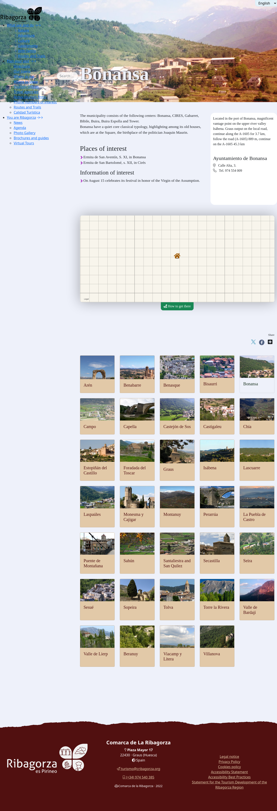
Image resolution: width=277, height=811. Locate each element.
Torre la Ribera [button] (26, 243)
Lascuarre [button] (23, 168)
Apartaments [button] (25, 291)
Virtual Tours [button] (24, 143)
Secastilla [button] (22, 216)
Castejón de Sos (177, 426)
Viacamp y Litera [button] (28, 259)
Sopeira (129, 607)
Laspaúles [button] (23, 173)
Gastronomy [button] (26, 45)
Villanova (211, 653)
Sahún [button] (20, 205)
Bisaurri (210, 383)
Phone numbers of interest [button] (35, 102)
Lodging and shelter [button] (30, 280)
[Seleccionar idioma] (266, 3)
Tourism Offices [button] (26, 86)
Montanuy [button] (23, 184)
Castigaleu (212, 426)
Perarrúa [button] (22, 189)
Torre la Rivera (216, 607)
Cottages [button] (22, 296)
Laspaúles (92, 514)
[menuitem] (35, 41)
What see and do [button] (20, 25)
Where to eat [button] (24, 76)
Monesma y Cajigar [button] (29, 178)
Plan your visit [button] (18, 61)
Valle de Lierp (96, 653)
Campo (90, 426)
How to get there (177, 306)
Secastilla (211, 560)
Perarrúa (210, 514)
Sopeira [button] (21, 232)
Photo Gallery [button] (25, 133)
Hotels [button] (20, 285)
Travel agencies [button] (26, 91)
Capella (129, 426)
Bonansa (250, 383)
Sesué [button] (20, 227)
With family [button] (25, 50)
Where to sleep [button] (26, 81)
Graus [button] (20, 157)
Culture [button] (22, 40)
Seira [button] (19, 221)
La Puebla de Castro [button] (30, 195)
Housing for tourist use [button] (32, 312)
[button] (38, 25)
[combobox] (73, 76)
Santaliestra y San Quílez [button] (33, 211)
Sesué (89, 607)
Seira (247, 560)
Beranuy (130, 653)
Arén (88, 385)
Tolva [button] (20, 237)
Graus (168, 469)
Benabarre (132, 385)
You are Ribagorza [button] (21, 117)
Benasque (171, 385)
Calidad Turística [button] (27, 112)
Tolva (168, 607)
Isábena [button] (21, 162)
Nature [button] (21, 30)
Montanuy (172, 514)
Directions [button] (22, 66)
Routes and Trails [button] (29, 56)
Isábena (209, 467)
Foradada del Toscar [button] (30, 152)
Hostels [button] (21, 301)
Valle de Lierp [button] (26, 253)
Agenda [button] (20, 127)
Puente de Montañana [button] (31, 200)
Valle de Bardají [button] (27, 248)
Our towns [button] (22, 71)
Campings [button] (23, 307)
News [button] (18, 122)
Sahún (128, 560)
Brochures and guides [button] (31, 138)
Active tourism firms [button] (30, 97)
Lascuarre (251, 467)
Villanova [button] (23, 264)
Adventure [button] (24, 35)
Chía (247, 426)
